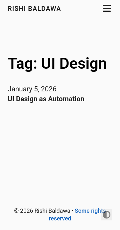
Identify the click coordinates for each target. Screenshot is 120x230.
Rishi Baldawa (35, 8)
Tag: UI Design (57, 63)
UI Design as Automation (46, 99)
